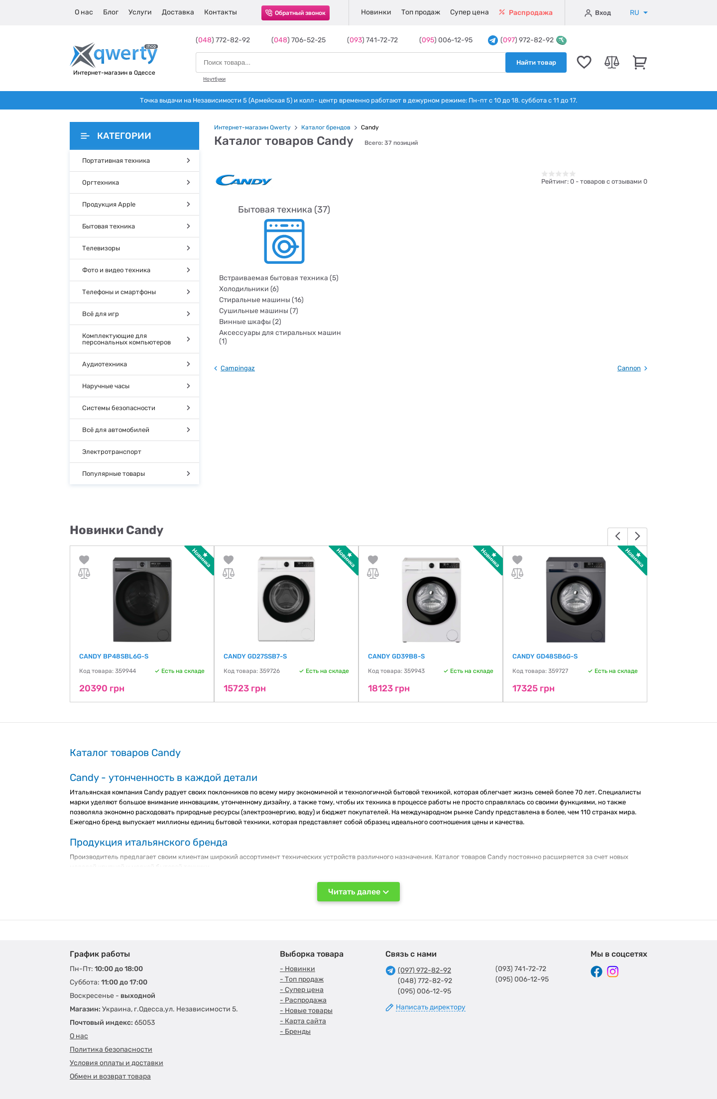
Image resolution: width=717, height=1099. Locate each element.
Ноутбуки (214, 79)
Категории (116, 135)
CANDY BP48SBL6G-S (113, 656)
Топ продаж (420, 12)
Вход (598, 13)
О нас (84, 12)
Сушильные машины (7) (258, 311)
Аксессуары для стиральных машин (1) (280, 337)
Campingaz (238, 368)
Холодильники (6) (249, 289)
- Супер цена (302, 990)
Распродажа (526, 12)
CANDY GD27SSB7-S (255, 656)
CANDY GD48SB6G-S (545, 656)
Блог (111, 12)
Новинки (376, 12)
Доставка (178, 12)
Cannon (629, 368)
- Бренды (295, 1031)
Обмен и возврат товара (110, 1076)
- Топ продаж (302, 979)
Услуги (140, 12)
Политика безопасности (111, 1049)
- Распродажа (303, 1000)
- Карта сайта (303, 1021)
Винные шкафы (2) (250, 322)
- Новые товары (306, 1010)
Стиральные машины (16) (261, 300)
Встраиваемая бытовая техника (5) (279, 278)
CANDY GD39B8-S (396, 656)
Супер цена (469, 12)
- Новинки (297, 969)
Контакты (220, 12)
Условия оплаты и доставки (116, 1063)
